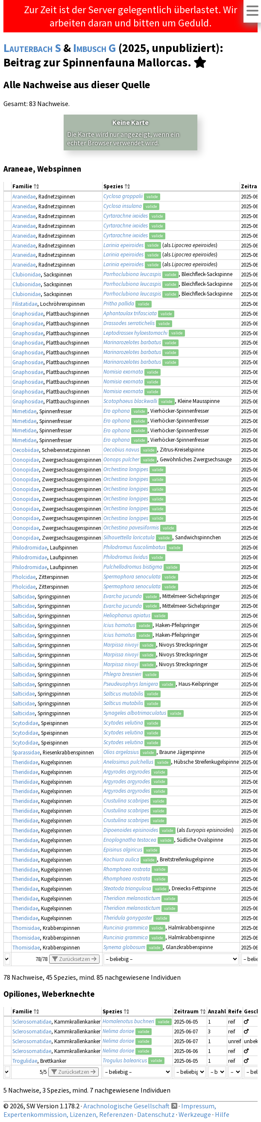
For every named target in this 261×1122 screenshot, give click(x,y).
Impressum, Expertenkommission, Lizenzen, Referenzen (109, 1110)
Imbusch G (94, 47)
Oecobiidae (25, 449)
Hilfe (222, 1114)
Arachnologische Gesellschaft (126, 1106)
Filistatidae (24, 303)
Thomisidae (26, 927)
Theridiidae (25, 762)
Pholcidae (23, 576)
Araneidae (23, 196)
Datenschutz (156, 1114)
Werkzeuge (195, 1114)
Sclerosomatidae (31, 1021)
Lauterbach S (32, 47)
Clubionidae (26, 274)
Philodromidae (29, 547)
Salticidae (23, 596)
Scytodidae (25, 722)
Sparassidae (26, 752)
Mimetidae (24, 411)
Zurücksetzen (74, 959)
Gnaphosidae (27, 313)
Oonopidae (25, 459)
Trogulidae (24, 1060)
